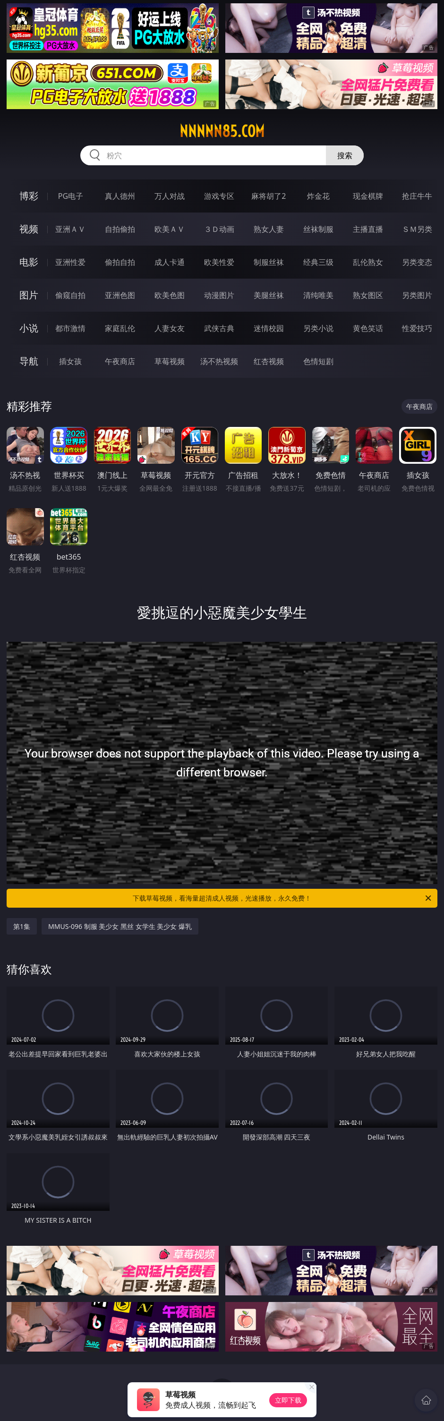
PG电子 (70, 196)
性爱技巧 (417, 328)
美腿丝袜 (269, 295)
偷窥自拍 (70, 295)
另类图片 (417, 295)
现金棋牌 (368, 196)
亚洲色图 (120, 295)
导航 (28, 361)
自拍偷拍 (120, 229)
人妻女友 (169, 328)
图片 (28, 295)
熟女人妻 (269, 229)
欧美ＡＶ (169, 229)
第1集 (21, 926)
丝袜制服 (318, 229)
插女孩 (70, 361)
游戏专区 (219, 196)
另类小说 (318, 328)
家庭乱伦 (120, 328)
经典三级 (318, 262)
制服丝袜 (269, 262)
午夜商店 (120, 361)
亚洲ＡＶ (70, 229)
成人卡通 (169, 262)
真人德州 (120, 196)
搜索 (344, 155)
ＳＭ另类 (417, 229)
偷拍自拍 (120, 262)
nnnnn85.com (222, 131)
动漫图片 (219, 295)
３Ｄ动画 (219, 229)
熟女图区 (368, 295)
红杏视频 (269, 361)
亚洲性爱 (70, 262)
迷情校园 (269, 328)
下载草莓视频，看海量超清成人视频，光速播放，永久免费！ (283, 898)
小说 (28, 328)
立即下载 (288, 1399)
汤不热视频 (219, 361)
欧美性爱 (219, 262)
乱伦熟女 (368, 262)
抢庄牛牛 (417, 196)
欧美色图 (169, 295)
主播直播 (368, 229)
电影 (28, 261)
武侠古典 (219, 328)
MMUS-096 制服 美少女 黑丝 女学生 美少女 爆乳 (120, 926)
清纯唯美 (318, 295)
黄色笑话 (368, 328)
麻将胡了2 (268, 196)
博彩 (28, 195)
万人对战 (169, 196)
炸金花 (318, 196)
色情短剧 (318, 361)
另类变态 (417, 262)
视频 (28, 228)
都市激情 (70, 328)
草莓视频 (169, 361)
